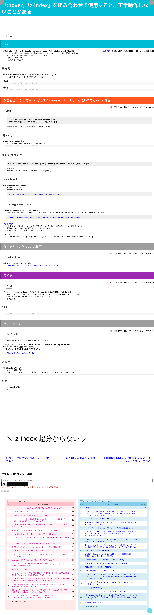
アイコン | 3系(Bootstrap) (93, 588)
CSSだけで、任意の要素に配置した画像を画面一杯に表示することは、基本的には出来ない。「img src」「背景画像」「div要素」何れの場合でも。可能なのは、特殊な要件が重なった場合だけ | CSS (111, 513)
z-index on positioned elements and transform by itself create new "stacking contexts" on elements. (44, 217)
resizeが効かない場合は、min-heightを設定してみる (29, 515)
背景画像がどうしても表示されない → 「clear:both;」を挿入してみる (35, 530)
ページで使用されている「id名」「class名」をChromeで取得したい (35, 534)
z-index (10, 36)
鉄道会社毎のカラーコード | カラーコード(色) (100, 571)
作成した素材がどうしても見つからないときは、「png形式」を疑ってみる (37, 547)
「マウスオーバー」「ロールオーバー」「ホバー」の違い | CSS (106, 591)
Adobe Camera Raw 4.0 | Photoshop (97, 550)
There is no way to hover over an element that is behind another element (34, 194)
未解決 (107, 51)
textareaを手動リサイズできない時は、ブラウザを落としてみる (33, 560)
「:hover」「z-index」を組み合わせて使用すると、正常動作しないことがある (38, 508)
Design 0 (88, 508)
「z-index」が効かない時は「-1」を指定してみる (28, 511)
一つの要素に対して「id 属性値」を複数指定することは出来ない (33, 543)
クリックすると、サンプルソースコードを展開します (22, 83)
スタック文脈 (8, 224)
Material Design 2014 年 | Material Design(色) (100, 519)
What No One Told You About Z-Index (21, 353)
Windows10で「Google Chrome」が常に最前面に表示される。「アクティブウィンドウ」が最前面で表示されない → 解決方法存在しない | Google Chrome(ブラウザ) (111, 597)
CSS (3, 36)
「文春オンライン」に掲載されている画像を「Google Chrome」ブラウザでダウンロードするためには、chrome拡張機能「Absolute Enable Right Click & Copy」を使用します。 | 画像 (111, 576)
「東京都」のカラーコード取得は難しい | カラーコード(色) (104, 560)
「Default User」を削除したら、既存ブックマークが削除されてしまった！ (109, 528)
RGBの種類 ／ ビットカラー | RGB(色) (98, 567)
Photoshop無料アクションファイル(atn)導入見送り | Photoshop (106, 563)
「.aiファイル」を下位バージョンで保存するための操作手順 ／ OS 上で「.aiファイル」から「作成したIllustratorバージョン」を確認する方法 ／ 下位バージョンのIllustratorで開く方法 (111, 533)
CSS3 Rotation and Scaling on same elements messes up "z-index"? (32, 265)
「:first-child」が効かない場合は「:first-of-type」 (28, 550)
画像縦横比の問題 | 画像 (93, 603)
